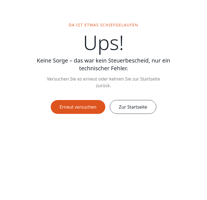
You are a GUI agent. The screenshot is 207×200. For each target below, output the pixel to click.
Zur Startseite (133, 107)
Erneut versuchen (78, 107)
